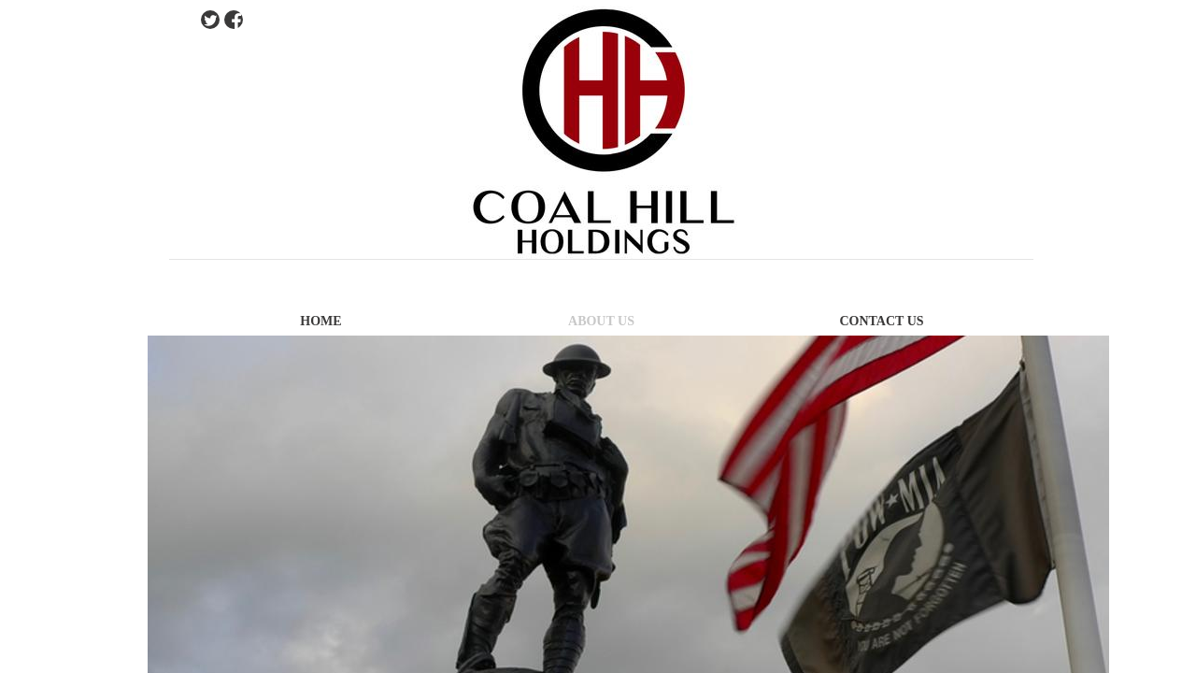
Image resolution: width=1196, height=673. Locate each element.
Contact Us (881, 321)
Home (320, 321)
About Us (601, 321)
